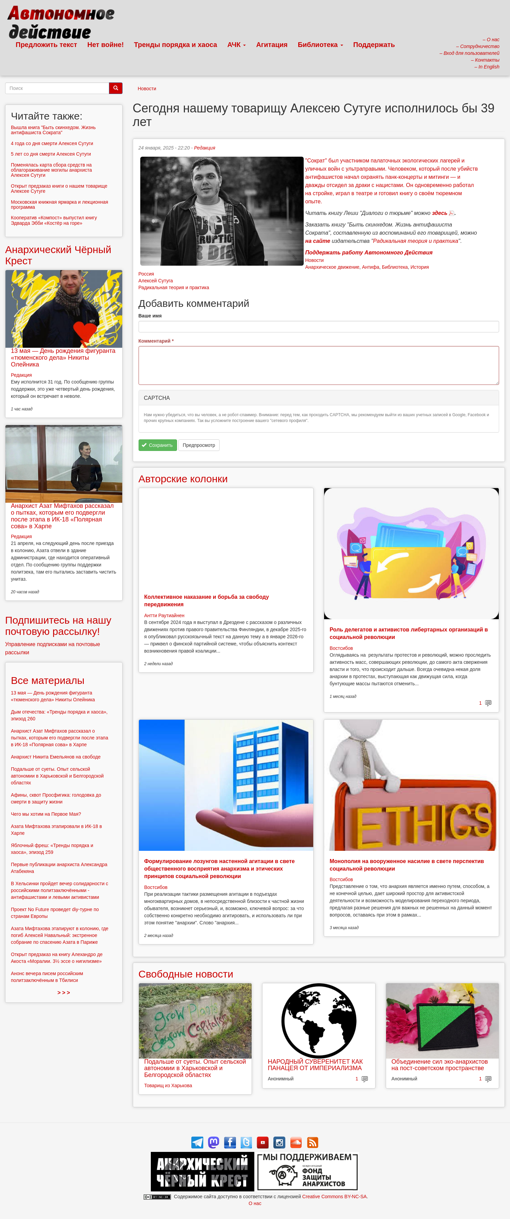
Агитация (271, 44)
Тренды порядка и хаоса (175, 44)
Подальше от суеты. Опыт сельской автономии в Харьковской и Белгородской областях (195, 1068)
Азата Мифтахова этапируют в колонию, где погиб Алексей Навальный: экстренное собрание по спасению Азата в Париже (59, 935)
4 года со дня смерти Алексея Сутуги (52, 143)
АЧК (236, 44)
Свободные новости (186, 974)
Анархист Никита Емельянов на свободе (56, 757)
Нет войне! (105, 44)
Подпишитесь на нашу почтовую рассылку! (58, 625)
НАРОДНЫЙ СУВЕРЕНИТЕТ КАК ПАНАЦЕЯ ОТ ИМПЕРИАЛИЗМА (315, 1065)
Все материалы (47, 680)
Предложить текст (46, 44)
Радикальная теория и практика (174, 287)
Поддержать (374, 44)
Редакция (204, 148)
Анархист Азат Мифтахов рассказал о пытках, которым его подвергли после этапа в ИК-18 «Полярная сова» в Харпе (62, 515)
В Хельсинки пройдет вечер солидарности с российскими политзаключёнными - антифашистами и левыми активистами (59, 890)
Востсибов (341, 648)
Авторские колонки (183, 478)
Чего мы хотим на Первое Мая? (46, 814)
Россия (146, 274)
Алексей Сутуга (156, 280)
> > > (64, 993)
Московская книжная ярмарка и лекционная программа (59, 204)
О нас (255, 1203)
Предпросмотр (199, 445)
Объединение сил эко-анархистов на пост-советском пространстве (440, 1065)
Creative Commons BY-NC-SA (334, 1196)
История (420, 267)
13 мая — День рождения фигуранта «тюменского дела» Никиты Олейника (63, 357)
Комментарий (156, 341)
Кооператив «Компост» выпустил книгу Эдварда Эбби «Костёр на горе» (54, 220)
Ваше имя (150, 315)
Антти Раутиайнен (164, 615)
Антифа (370, 267)
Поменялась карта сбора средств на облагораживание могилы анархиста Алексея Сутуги (51, 170)
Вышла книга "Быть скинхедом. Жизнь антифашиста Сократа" (53, 130)
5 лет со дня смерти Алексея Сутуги (51, 154)
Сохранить (157, 445)
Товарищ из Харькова (168, 1085)
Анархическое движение (332, 267)
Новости (147, 88)
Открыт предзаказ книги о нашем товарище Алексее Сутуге (59, 188)
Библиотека (320, 44)
